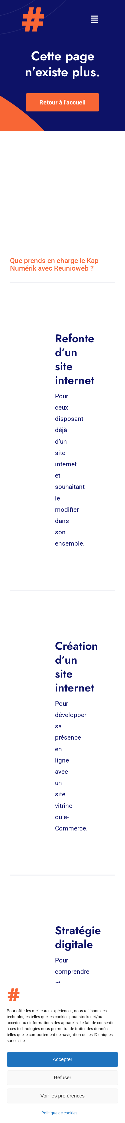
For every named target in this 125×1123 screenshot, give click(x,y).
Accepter (62, 1059)
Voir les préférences (62, 1095)
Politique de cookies (59, 1113)
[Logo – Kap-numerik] (32, 10)
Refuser (62, 1077)
